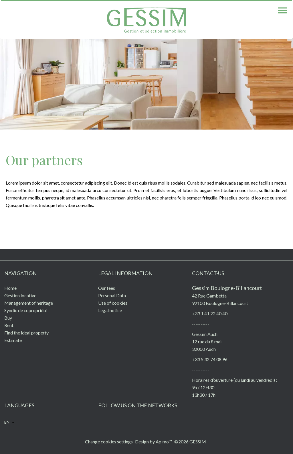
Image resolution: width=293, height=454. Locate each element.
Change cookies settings (109, 441)
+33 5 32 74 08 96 (209, 359)
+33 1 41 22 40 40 (209, 313)
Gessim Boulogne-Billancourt (227, 288)
